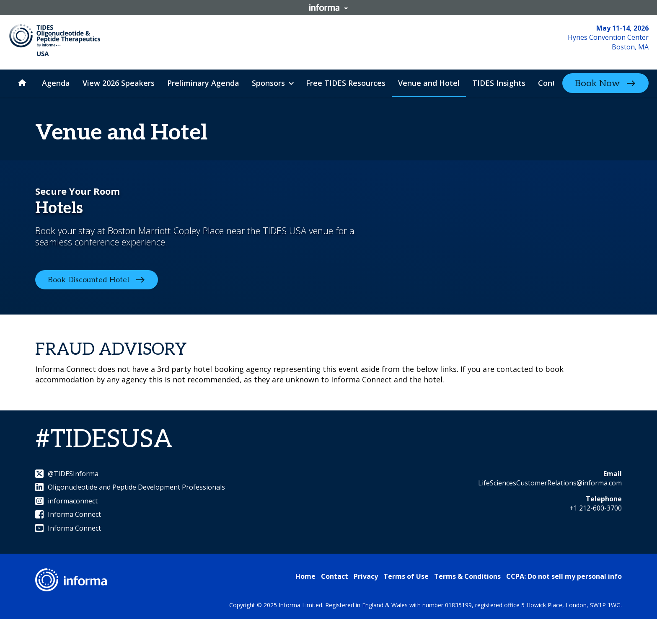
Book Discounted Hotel (88, 280)
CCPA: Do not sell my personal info (564, 576)
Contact (334, 576)
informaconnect (66, 501)
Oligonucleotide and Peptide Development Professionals (130, 487)
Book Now (597, 83)
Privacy (366, 576)
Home (305, 576)
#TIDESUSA (103, 440)
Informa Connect (68, 514)
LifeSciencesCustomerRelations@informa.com (550, 482)
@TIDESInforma (66, 473)
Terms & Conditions (467, 576)
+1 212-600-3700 (595, 508)
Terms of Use (406, 576)
